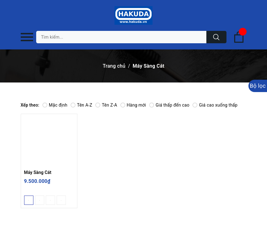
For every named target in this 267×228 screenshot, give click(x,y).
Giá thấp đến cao (169, 105)
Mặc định (54, 105)
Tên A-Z (81, 105)
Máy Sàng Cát (37, 172)
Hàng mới (133, 105)
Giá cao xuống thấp (214, 105)
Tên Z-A (106, 105)
